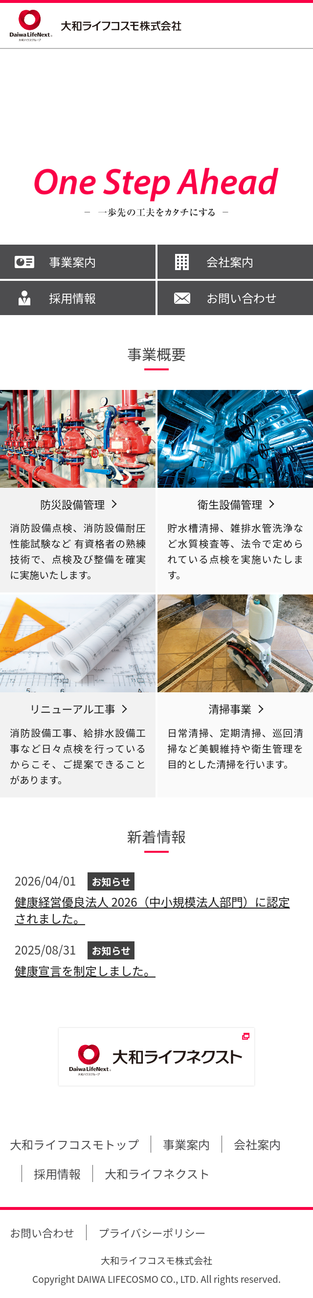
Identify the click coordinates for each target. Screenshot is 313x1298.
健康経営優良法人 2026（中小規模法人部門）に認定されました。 (152, 910)
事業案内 (72, 261)
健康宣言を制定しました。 (85, 970)
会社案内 (229, 261)
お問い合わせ (241, 297)
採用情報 (72, 297)
